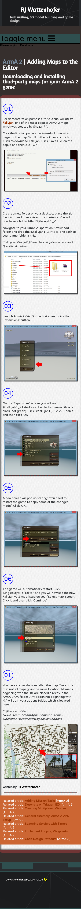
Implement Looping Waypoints (46, 831)
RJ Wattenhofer (28, 787)
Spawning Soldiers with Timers (46, 824)
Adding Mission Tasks (40, 801)
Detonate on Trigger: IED (42, 804)
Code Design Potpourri (41, 839)
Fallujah (8, 123)
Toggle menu (27, 38)
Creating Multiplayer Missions (45, 808)
